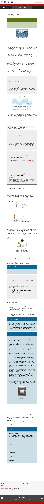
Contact (29, 499)
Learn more (19, 4)
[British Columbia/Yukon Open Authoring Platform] (7, 1)
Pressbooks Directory (24, 499)
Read (30, 1)
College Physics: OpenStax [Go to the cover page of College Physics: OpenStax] (22, 7)
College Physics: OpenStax (5, 488)
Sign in (33, 1)
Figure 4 (13, 198)
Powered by (21, 497)
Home (28, 1)
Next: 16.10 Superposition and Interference (37, 503)
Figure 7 (16, 376)
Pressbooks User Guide (16, 499)
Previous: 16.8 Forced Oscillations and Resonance (8, 503)
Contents (6, 7)
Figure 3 (19, 192)
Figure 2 (18, 64)
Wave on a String (18, 292)
